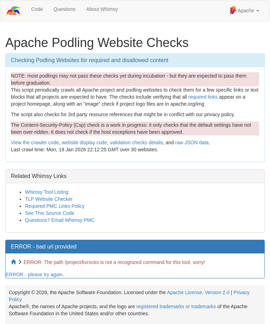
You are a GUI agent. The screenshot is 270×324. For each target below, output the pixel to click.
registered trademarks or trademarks (176, 306)
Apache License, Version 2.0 (198, 292)
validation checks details (136, 142)
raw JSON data (191, 142)
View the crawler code (35, 142)
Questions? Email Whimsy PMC (60, 220)
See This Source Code (50, 213)
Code (37, 9)
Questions (64, 9)
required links (203, 97)
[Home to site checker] (14, 262)
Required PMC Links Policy (55, 206)
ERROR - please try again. (35, 274)
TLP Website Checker (49, 199)
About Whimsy (102, 9)
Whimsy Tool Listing (46, 192)
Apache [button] (244, 11)
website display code (84, 142)
